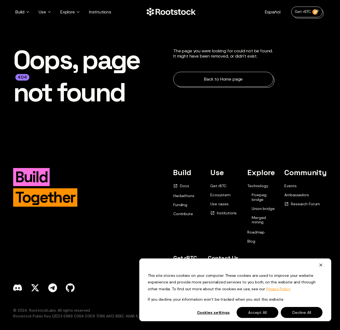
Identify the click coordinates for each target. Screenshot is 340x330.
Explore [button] (67, 12)
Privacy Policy (278, 288)
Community (305, 172)
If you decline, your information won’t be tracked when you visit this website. (216, 299)
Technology (257, 185)
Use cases (219, 203)
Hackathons (183, 195)
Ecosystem (220, 194)
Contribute (183, 213)
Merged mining (259, 220)
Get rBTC (307, 11)
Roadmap (256, 232)
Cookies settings (213, 312)
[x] (35, 287)
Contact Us (223, 258)
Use (217, 172)
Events (290, 185)
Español (272, 12)
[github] (70, 287)
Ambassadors (296, 194)
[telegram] (52, 287)
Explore (261, 172)
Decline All (301, 312)
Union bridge (263, 208)
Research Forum (302, 204)
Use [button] (42, 12)
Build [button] (19, 12)
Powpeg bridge (259, 197)
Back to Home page (223, 79)
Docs (181, 186)
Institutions (100, 12)
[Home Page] (171, 12)
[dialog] (235, 289)
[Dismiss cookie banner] (321, 264)
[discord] (17, 287)
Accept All (257, 312)
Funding (180, 204)
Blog (251, 241)
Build (182, 172)
